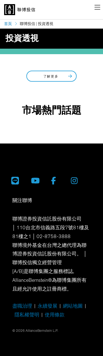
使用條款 (55, 315)
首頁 (8, 23)
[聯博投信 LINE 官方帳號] (17, 180)
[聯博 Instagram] (76, 180)
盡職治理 (22, 306)
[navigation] (97, 8)
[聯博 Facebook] (57, 180)
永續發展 (47, 306)
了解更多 (58, 76)
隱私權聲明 (27, 315)
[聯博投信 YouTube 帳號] (37, 180)
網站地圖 (73, 306)
